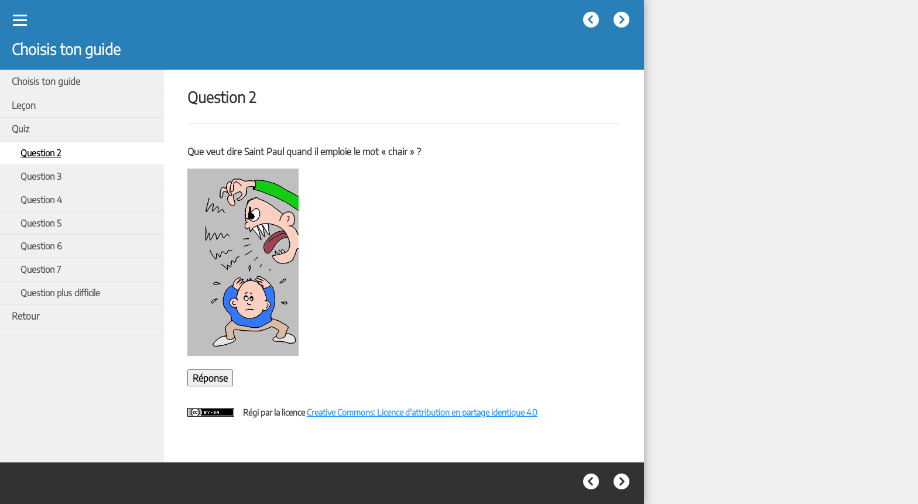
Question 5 (40, 222)
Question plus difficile (60, 292)
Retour (26, 316)
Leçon (24, 105)
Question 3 (40, 175)
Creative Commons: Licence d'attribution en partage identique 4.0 (422, 412)
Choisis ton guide (46, 81)
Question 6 (41, 245)
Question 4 (41, 199)
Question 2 (40, 152)
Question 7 (40, 269)
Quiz (20, 129)
